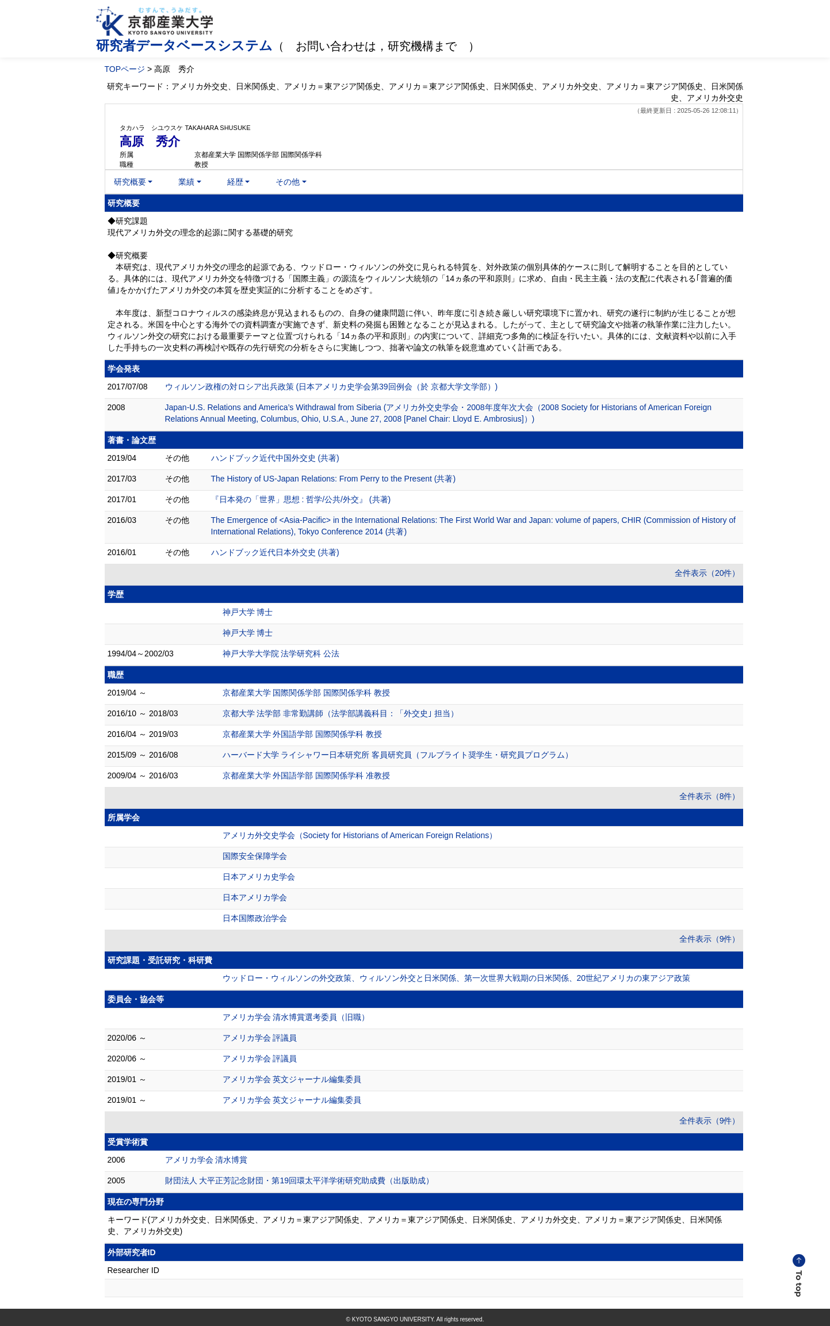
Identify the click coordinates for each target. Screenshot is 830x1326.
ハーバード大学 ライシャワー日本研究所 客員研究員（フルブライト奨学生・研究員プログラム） (398, 754)
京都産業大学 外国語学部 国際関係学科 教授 (303, 734)
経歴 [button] (235, 181)
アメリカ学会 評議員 (260, 1037)
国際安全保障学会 (255, 856)
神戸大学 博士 (248, 612)
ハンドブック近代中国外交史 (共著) (275, 458)
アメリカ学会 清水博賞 (206, 1159)
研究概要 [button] (130, 181)
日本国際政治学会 (255, 918)
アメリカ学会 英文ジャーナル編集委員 (292, 1079)
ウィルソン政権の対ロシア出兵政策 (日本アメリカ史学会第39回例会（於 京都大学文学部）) (331, 386)
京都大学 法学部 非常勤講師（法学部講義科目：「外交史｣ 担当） (341, 713)
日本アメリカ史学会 (259, 876)
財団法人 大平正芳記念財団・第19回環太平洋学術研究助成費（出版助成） (299, 1180)
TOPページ (125, 69)
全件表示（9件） (709, 938)
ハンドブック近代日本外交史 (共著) (275, 552)
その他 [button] (288, 181)
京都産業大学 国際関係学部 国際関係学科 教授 (307, 692)
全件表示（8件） (709, 796)
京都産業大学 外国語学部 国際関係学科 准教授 (307, 775)
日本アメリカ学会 (255, 897)
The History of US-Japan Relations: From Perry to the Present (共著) (333, 478)
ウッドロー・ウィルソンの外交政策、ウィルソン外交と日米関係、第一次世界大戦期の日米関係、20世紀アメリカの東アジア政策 (457, 978)
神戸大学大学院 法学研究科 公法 (281, 653)
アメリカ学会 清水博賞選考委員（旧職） (296, 1017)
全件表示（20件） (707, 573)
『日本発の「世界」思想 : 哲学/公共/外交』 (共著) (301, 499)
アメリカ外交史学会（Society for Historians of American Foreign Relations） (360, 835)
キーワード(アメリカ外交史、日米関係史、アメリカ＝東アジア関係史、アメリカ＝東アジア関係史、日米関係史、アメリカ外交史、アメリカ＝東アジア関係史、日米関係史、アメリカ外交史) (415, 1225)
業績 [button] (186, 181)
